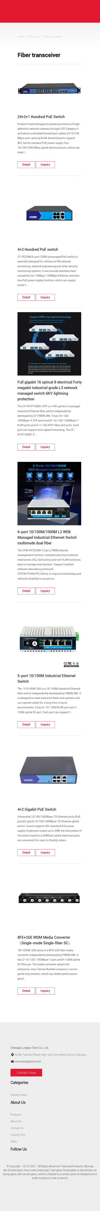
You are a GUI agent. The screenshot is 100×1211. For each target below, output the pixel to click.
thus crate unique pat (36, 1170)
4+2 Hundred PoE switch (37, 249)
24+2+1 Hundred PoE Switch (41, 117)
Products (33, 36)
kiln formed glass (13, 1170)
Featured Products (72, 1166)
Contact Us (17, 1128)
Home (20, 36)
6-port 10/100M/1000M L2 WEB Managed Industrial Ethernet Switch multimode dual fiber (47, 537)
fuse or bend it (59, 1178)
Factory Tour (18, 1134)
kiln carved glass (27, 1174)
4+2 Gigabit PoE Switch (36, 809)
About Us (16, 1121)
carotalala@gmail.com (28, 1061)
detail (26, 164)
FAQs (14, 1141)
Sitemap (89, 1166)
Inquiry (45, 164)
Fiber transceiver (52, 36)
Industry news (19, 1094)
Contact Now (26, 1073)
